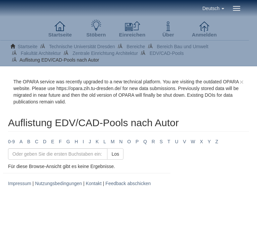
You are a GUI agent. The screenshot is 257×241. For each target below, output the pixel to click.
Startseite (27, 46)
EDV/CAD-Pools (167, 53)
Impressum (19, 183)
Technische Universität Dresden (82, 46)
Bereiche (135, 46)
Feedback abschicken (128, 183)
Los (115, 154)
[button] (213, 8)
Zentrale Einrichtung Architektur (105, 53)
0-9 (11, 141)
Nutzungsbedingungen (58, 183)
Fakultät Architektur (41, 53)
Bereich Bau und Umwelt (182, 46)
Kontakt (93, 183)
